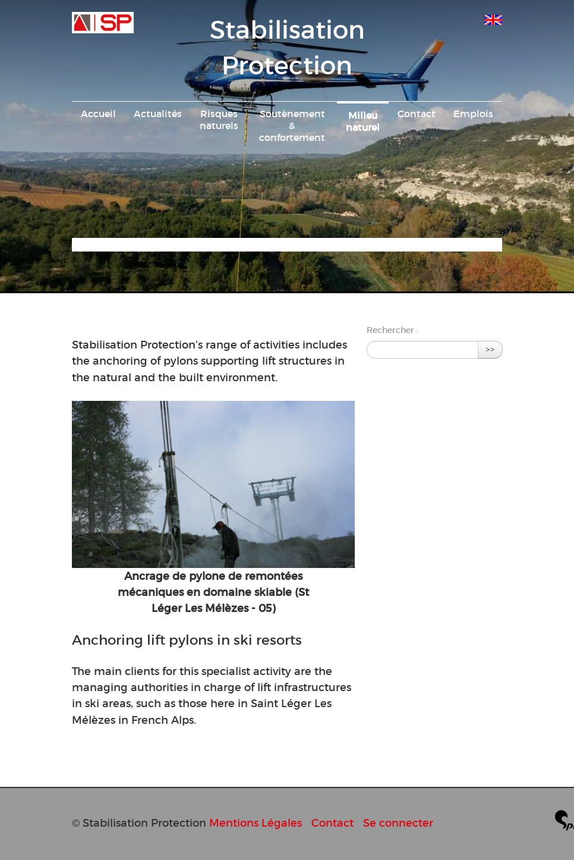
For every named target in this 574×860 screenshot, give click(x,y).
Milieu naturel (363, 121)
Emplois (473, 114)
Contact (417, 114)
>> (490, 349)
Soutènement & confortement (292, 125)
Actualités (158, 114)
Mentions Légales (255, 823)
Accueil (98, 114)
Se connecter (398, 823)
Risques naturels (219, 119)
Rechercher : (392, 330)
